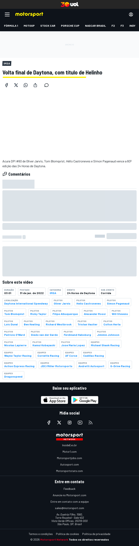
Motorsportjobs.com (69, 458)
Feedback (69, 488)
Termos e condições (41, 534)
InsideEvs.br (69, 445)
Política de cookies (67, 534)
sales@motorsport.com (69, 508)
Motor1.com (70, 451)
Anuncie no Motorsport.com (69, 495)
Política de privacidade (96, 534)
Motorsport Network (54, 539)
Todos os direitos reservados (89, 539)
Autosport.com (69, 464)
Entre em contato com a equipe (70, 501)
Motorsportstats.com (69, 471)
